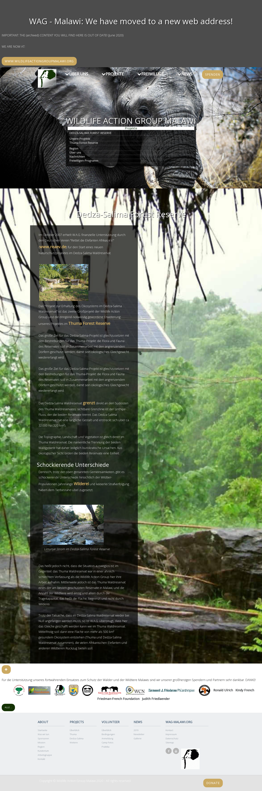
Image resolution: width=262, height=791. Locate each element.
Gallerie (138, 738)
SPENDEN (212, 74)
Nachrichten (77, 156)
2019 (136, 730)
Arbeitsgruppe (45, 754)
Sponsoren (43, 738)
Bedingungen (108, 734)
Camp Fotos (107, 742)
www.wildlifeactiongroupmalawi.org (39, 61)
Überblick (74, 730)
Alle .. (8, 707)
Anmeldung (107, 738)
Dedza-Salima (76, 738)
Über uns (75, 152)
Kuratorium (43, 750)
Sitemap (170, 742)
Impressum (171, 734)
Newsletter (139, 734)
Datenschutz (172, 738)
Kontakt (41, 759)
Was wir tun (43, 734)
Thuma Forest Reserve (83, 143)
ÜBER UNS (76, 74)
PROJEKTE (113, 74)
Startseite (42, 730)
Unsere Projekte (79, 139)
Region (73, 148)
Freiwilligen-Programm (83, 161)
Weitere (74, 742)
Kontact (169, 730)
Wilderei (81, 483)
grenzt (89, 403)
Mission (41, 742)
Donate (213, 783)
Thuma (73, 734)
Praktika (105, 746)
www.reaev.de (52, 246)
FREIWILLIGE (150, 74)
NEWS (184, 74)
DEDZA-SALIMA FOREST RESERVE (90, 133)
